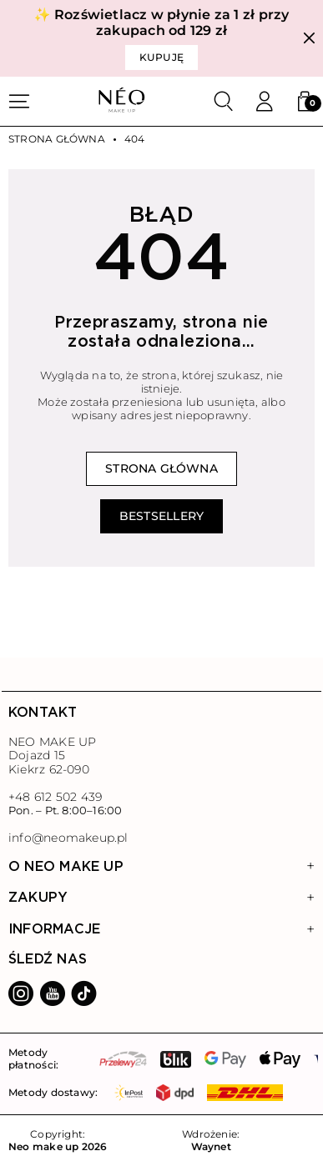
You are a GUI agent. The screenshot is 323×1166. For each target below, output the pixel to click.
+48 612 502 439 (55, 796)
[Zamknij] (309, 38)
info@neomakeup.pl (68, 838)
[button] (305, 102)
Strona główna (56, 139)
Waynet (211, 1147)
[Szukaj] (224, 102)
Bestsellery (161, 515)
